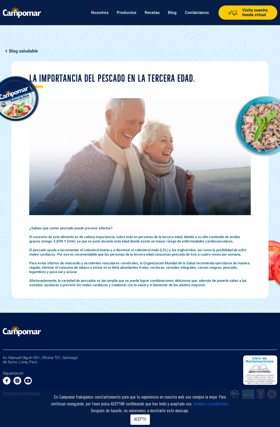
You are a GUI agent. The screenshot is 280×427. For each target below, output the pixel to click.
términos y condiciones (210, 404)
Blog (172, 12)
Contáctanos (197, 12)
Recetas (152, 12)
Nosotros (100, 12)
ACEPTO (140, 419)
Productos (126, 12)
